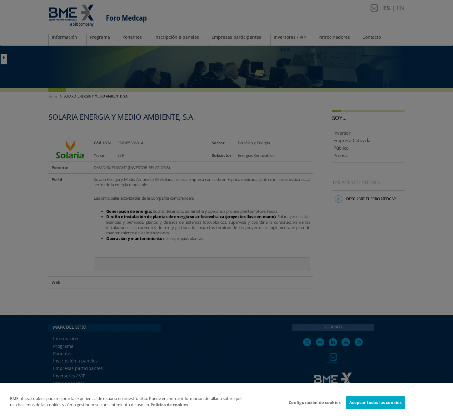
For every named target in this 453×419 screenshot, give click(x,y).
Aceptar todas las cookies (375, 405)
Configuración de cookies (315, 405)
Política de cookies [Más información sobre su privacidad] (169, 407)
